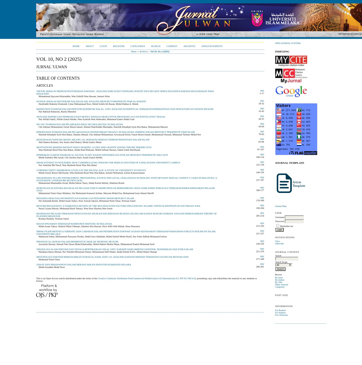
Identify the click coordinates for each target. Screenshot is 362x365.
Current (171, 46)
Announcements (212, 46)
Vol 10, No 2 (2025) (160, 51)
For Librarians (281, 315)
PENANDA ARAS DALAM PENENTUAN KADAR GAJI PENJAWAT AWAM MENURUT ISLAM (85, 198)
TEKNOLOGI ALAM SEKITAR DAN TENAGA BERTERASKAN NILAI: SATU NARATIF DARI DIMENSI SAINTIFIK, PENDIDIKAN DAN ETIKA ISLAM (114, 249)
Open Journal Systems (288, 43)
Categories (280, 287)
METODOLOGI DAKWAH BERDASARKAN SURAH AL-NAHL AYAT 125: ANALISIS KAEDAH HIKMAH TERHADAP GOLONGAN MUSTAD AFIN (112, 257)
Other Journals (281, 284)
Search (155, 46)
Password (279, 221)
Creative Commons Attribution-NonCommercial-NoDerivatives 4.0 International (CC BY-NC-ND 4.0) (147, 278)
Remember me (286, 226)
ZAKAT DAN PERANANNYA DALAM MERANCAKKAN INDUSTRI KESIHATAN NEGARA (83, 264)
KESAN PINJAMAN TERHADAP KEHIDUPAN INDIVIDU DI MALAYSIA (74, 223)
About (90, 46)
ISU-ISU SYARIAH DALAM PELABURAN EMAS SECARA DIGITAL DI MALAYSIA (79, 124)
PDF (262, 91)
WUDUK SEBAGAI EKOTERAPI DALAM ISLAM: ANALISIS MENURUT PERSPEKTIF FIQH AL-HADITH (91, 101)
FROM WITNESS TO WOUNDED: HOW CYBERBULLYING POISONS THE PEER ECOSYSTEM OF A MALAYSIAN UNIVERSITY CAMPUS (108, 162)
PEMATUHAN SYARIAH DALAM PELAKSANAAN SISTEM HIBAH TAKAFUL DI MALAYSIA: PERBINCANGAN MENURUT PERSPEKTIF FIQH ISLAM (115, 132)
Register (119, 46)
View (277, 241)
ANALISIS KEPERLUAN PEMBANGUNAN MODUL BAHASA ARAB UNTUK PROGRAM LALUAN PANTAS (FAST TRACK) (100, 116)
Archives (189, 46)
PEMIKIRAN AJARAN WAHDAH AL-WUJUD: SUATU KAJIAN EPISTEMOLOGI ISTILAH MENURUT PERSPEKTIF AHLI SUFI (102, 155)
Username (279, 217)
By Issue (279, 277)
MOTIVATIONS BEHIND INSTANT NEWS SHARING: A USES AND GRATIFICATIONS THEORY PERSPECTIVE (93, 147)
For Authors (280, 312)
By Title (278, 282)
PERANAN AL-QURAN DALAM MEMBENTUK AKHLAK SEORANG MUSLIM (77, 241)
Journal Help (280, 206)
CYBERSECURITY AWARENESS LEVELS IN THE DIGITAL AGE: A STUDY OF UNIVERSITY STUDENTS (91, 170)
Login (103, 46)
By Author (280, 280)
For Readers (280, 310)
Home (76, 46)
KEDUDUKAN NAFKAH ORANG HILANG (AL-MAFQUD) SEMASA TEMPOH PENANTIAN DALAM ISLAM (92, 139)
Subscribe (279, 243)
